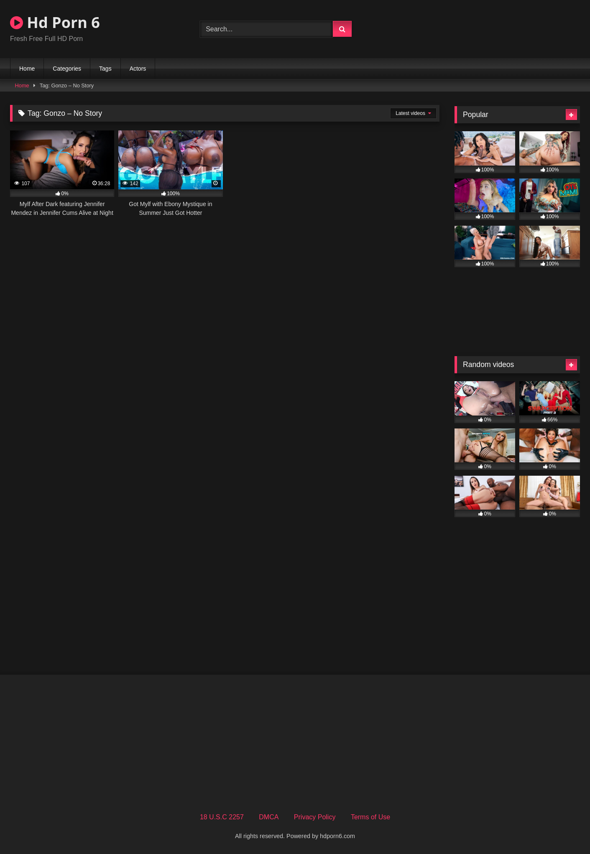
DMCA (268, 817)
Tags (105, 68)
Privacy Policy (315, 817)
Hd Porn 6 (55, 22)
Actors (138, 68)
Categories (67, 68)
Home (27, 68)
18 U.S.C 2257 (222, 817)
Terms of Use (370, 817)
